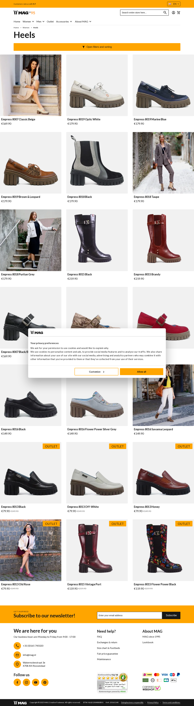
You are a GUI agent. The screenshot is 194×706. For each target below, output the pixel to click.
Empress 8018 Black (79, 196)
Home (16, 27)
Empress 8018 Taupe (146, 196)
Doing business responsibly (132, 702)
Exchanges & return (107, 642)
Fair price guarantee (107, 653)
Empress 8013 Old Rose (15, 584)
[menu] (43, 21)
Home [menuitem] (17, 21)
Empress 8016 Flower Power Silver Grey (91, 429)
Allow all (141, 371)
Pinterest (44, 682)
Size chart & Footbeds (108, 647)
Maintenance (104, 659)
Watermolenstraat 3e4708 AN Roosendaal (34, 664)
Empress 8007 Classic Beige (18, 119)
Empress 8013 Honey (147, 506)
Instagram (26, 682)
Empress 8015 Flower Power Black (155, 584)
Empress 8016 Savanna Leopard (153, 429)
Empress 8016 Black (13, 429)
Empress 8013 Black (13, 506)
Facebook (17, 682)
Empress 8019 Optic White (83, 119)
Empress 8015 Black (79, 274)
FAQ (99, 636)
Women (26, 27)
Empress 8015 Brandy (147, 274)
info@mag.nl (29, 654)
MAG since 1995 (151, 636)
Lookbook (147, 642)
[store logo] (24, 12)
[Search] (165, 13)
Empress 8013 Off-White (83, 506)
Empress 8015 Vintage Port (84, 584)
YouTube (35, 682)
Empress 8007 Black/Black (17, 352)
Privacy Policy (153, 702)
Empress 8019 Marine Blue (150, 119)
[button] (174, 4)
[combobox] (144, 13)
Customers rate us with (25, 4)
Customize (96, 371)
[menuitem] (28, 21)
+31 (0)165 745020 (33, 645)
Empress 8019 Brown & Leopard (20, 196)
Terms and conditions (171, 702)
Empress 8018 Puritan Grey (18, 274)
